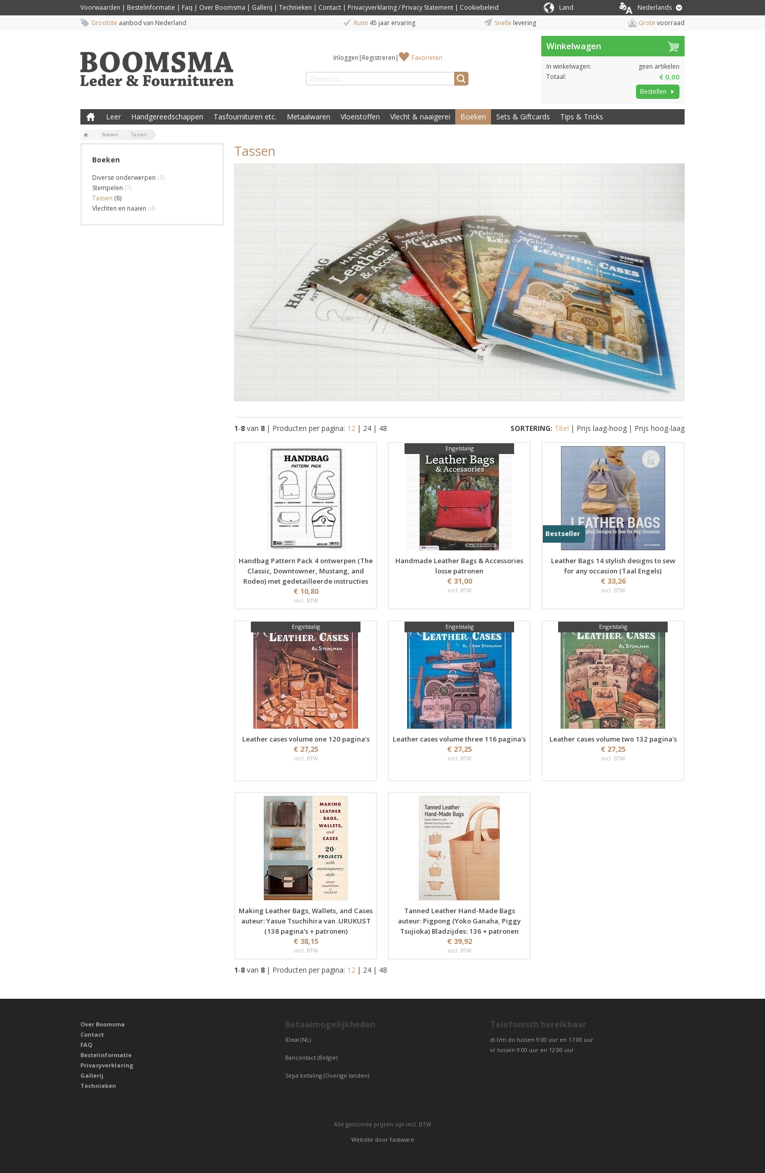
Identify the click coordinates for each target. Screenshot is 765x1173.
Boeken (473, 116)
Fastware (402, 1139)
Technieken (295, 7)
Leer (113, 116)
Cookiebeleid (479, 7)
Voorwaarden (100, 7)
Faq (187, 7)
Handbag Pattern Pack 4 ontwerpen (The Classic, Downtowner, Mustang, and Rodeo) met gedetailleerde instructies (306, 571)
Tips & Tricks (581, 116)
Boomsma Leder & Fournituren (90, 117)
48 (383, 428)
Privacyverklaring (106, 1065)
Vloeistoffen (360, 116)
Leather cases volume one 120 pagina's (306, 739)
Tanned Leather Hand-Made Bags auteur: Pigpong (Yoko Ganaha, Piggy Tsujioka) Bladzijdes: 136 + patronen (459, 921)
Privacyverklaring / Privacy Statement (400, 7)
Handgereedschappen (167, 116)
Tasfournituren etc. (245, 116)
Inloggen (345, 57)
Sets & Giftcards (523, 116)
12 (351, 428)
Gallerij (262, 7)
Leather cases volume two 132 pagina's (613, 739)
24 (367, 428)
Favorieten (427, 57)
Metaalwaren (308, 116)
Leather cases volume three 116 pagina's (459, 739)
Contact (329, 7)
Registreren (378, 57)
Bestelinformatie (151, 7)
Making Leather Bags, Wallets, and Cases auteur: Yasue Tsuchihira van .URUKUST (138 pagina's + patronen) (306, 921)
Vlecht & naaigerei (420, 116)
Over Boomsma (222, 7)
